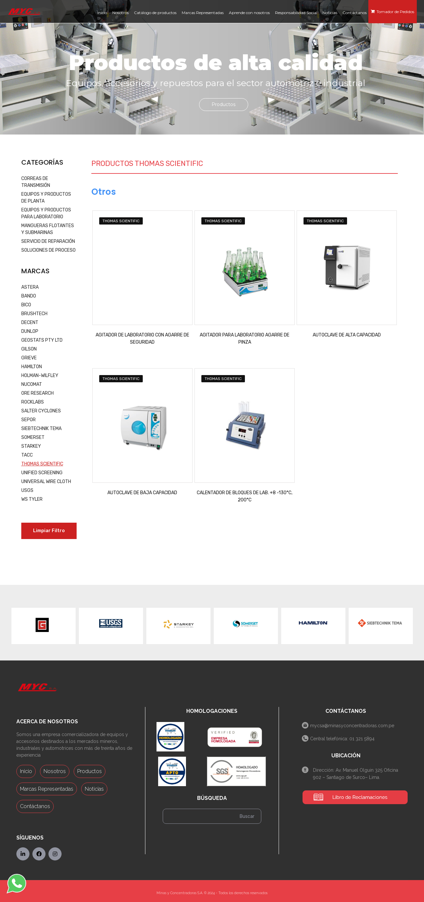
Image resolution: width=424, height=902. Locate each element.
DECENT (29, 322)
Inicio (26, 771)
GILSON (29, 349)
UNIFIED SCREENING (42, 473)
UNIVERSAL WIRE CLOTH (46, 481)
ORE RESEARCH (37, 393)
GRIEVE (29, 358)
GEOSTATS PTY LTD (42, 340)
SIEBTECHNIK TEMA (41, 428)
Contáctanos (35, 806)
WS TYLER (32, 499)
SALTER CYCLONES (41, 411)
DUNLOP (29, 331)
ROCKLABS (32, 402)
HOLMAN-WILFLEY (39, 375)
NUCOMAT (31, 384)
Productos (89, 771)
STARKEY (31, 446)
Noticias (94, 789)
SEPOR (28, 420)
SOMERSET (33, 437)
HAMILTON (31, 367)
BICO (26, 305)
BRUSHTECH (34, 313)
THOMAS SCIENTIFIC (42, 464)
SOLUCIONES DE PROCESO (48, 250)
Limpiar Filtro (49, 530)
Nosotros (55, 771)
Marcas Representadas (46, 789)
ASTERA (30, 287)
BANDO (28, 296)
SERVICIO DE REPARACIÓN (48, 241)
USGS (27, 490)
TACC (27, 455)
